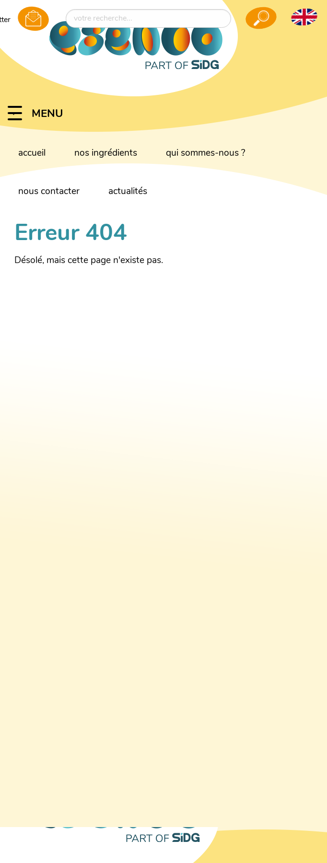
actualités (127, 191)
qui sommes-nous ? (205, 153)
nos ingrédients (105, 153)
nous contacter (49, 191)
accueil (32, 153)
